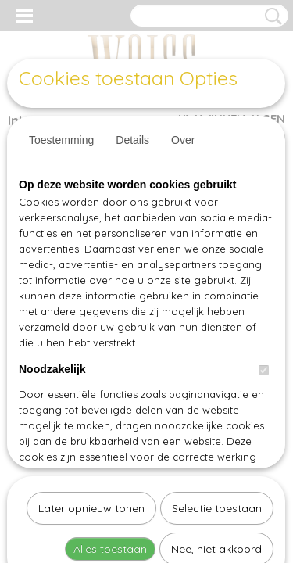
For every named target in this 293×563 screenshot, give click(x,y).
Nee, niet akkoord (216, 388)
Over (183, 140)
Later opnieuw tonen (91, 347)
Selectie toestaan (217, 347)
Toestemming (61, 140)
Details (132, 140)
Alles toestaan (110, 388)
